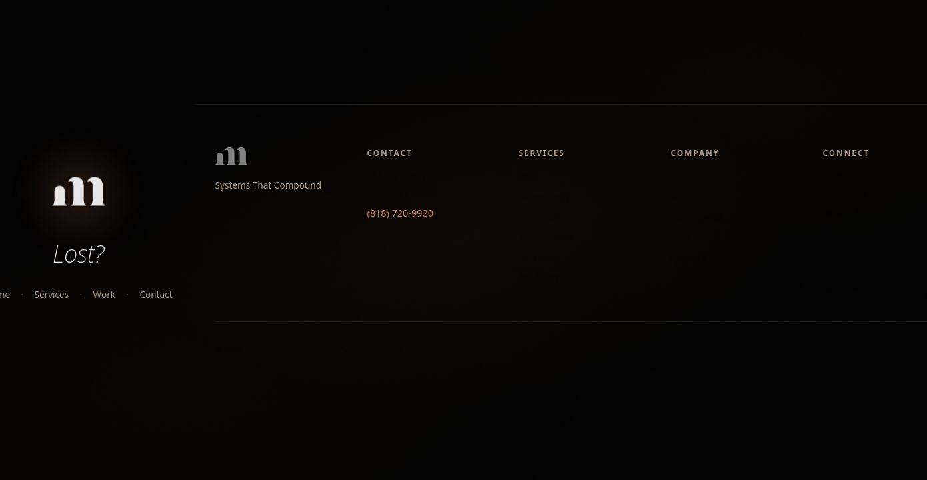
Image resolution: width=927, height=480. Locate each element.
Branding (539, 257)
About (684, 177)
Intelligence (697, 217)
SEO (528, 177)
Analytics (539, 277)
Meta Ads (540, 217)
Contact (155, 294)
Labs (681, 237)
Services (51, 294)
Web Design (546, 237)
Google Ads (544, 197)
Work (104, 294)
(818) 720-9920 (400, 213)
